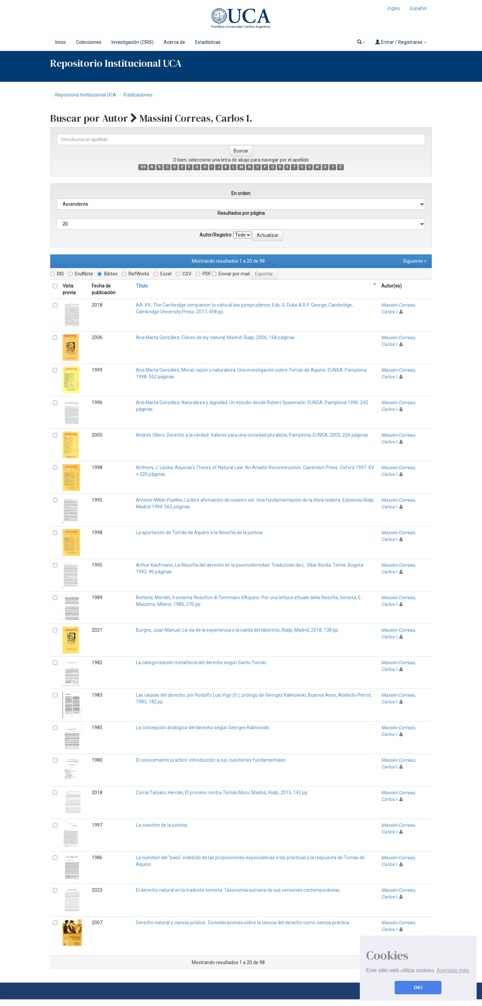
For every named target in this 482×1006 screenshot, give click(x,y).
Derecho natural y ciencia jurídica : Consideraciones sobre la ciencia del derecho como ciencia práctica (242, 922)
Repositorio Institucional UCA (85, 95)
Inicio (60, 42)
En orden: (241, 193)
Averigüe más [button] (452, 970)
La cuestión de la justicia (161, 825)
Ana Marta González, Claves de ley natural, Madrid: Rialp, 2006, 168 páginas (215, 337)
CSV (183, 273)
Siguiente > (415, 261)
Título (142, 286)
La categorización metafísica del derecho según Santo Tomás (201, 662)
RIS (57, 273)
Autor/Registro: (215, 235)
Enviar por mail (231, 273)
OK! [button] (418, 987)
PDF (203, 273)
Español (418, 8)
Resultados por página (241, 213)
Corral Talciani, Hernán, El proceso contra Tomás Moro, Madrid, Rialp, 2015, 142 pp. (222, 792)
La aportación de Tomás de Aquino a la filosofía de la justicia (199, 532)
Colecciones (88, 42)
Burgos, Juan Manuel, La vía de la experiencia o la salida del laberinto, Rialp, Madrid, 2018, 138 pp (237, 630)
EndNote (80, 273)
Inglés (394, 8)
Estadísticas (208, 42)
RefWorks (135, 273)
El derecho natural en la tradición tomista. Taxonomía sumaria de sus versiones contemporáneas (238, 890)
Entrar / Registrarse (401, 42)
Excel (162, 273)
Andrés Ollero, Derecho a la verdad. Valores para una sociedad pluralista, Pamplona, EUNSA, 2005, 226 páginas (252, 435)
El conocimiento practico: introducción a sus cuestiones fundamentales (211, 760)
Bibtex (107, 273)
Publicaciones (138, 95)
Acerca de (174, 42)
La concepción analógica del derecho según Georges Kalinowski (202, 727)
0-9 (143, 167)
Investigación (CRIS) (132, 42)
